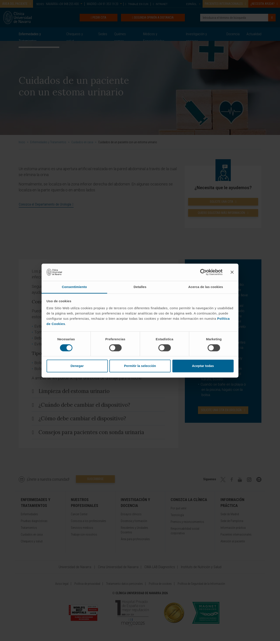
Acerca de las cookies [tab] (205, 287)
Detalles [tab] (140, 287)
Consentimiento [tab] (74, 287)
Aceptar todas (203, 366)
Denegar (77, 366)
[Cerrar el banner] (232, 272)
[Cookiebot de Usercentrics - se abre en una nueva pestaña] (203, 272)
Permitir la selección (140, 366)
